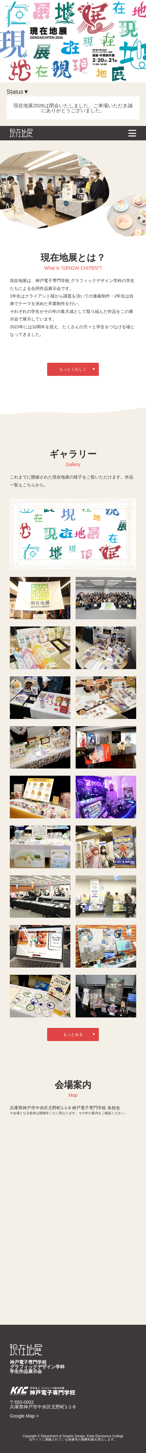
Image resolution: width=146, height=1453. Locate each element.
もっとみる (79, 1034)
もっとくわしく (77, 369)
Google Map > (24, 1416)
